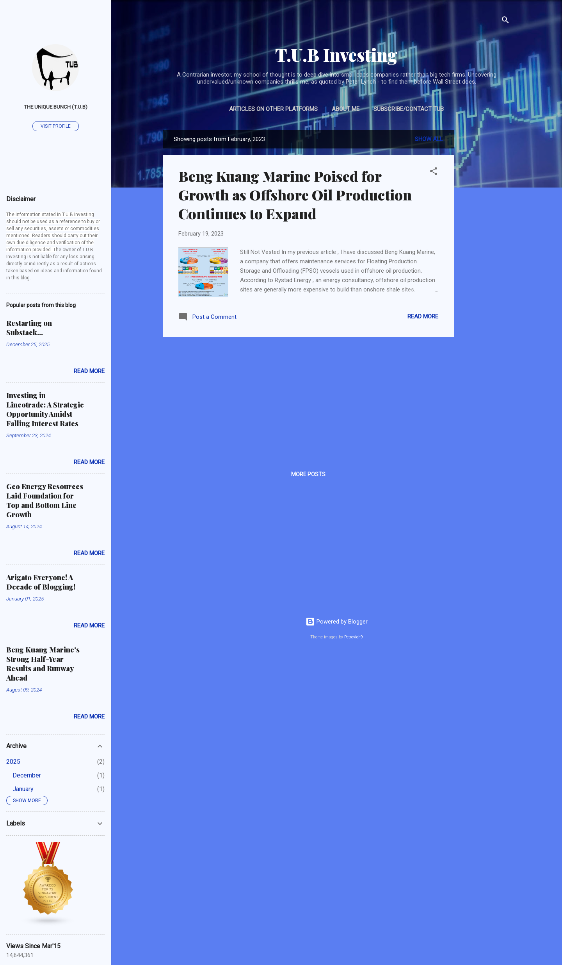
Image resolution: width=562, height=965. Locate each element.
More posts (308, 474)
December (26, 775)
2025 (13, 761)
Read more (422, 316)
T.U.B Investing (336, 54)
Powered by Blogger (337, 621)
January (23, 789)
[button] (433, 172)
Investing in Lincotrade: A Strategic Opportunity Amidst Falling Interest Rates (45, 409)
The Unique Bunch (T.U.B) (55, 107)
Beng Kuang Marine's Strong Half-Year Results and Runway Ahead (43, 664)
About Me (345, 109)
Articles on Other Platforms (273, 109)
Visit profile (56, 126)
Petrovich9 (353, 637)
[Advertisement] (485, 247)
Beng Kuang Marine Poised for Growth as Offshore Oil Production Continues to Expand (295, 194)
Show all (429, 139)
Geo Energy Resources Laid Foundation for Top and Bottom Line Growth (44, 500)
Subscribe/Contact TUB (408, 109)
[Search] (505, 21)
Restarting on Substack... (29, 327)
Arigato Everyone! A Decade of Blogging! (40, 582)
